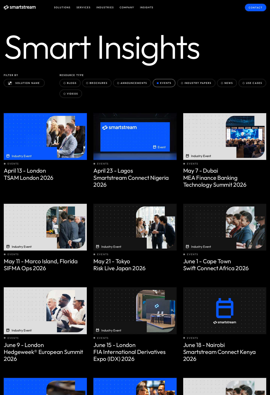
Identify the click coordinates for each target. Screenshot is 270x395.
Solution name (25, 83)
